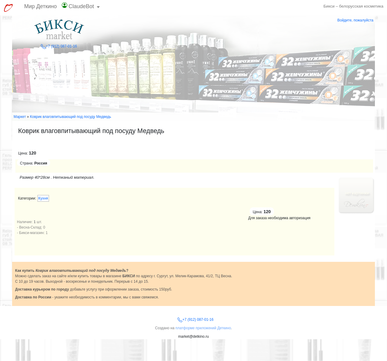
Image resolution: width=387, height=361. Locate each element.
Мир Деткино (40, 6)
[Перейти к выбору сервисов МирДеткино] (8, 7)
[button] (80, 7)
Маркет (20, 117)
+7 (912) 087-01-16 (59, 46)
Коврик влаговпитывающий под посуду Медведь (70, 117)
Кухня (43, 198)
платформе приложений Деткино (203, 328)
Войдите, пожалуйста (355, 20)
